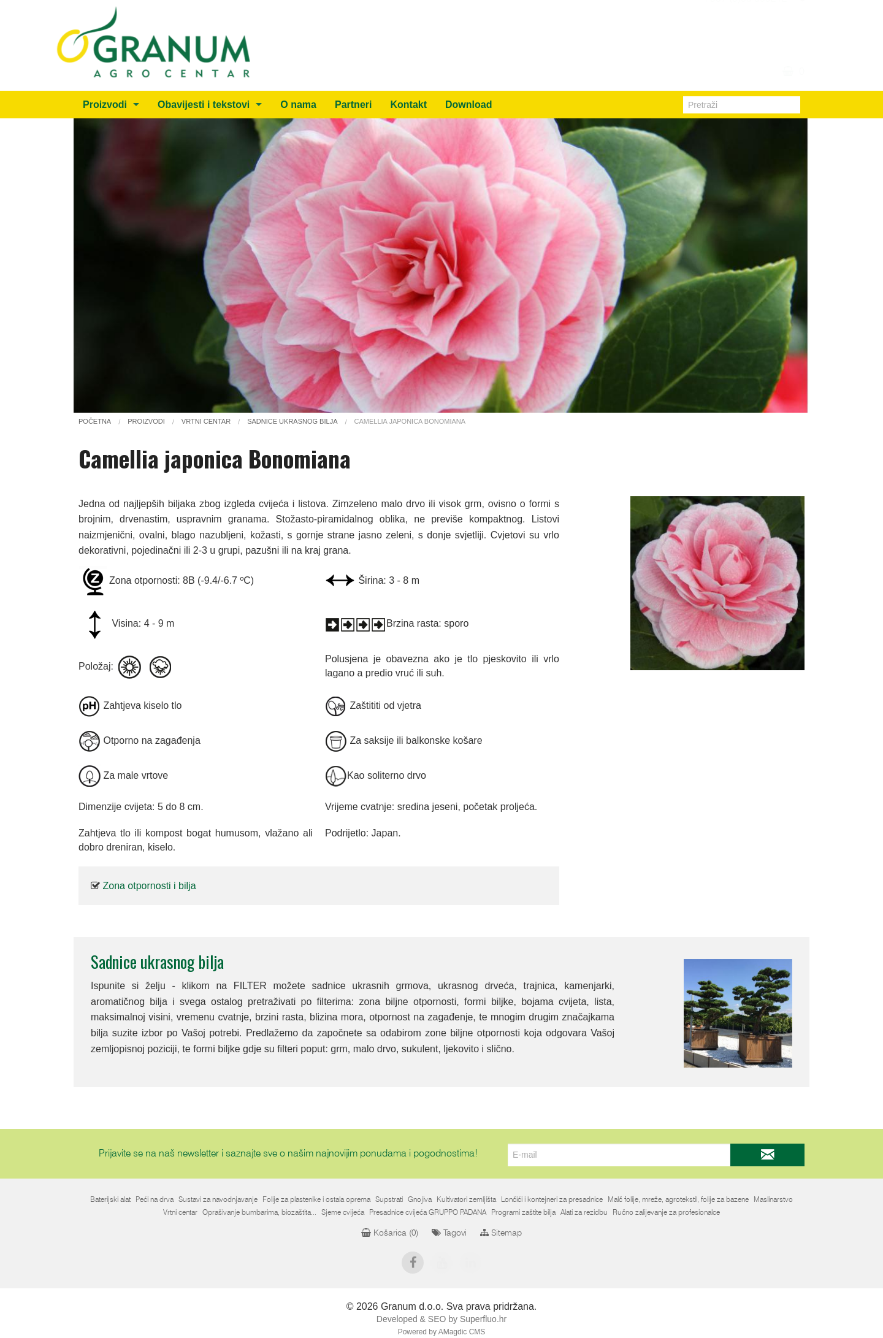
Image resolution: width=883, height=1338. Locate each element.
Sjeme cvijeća (342, 1212)
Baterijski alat (110, 1199)
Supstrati (389, 1199)
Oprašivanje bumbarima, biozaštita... (259, 1212)
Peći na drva (155, 1199)
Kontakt (408, 104)
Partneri (353, 104)
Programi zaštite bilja (523, 1212)
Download (468, 104)
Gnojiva (420, 1199)
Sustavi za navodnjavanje (218, 1199)
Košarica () (389, 1233)
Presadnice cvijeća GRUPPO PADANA (427, 1212)
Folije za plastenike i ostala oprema (316, 1199)
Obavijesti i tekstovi (204, 104)
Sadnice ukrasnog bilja (157, 961)
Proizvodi (105, 104)
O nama (298, 104)
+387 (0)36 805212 (744, 27)
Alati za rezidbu (584, 1212)
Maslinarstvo (773, 1199)
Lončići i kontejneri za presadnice (552, 1199)
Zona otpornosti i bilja (149, 886)
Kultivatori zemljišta (466, 1199)
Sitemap (501, 1233)
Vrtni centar (180, 1212)
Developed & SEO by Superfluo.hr (441, 1319)
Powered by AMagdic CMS (442, 1332)
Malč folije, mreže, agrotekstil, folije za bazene (678, 1199)
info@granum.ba (751, 12)
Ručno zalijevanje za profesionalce (666, 1212)
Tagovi (449, 1233)
